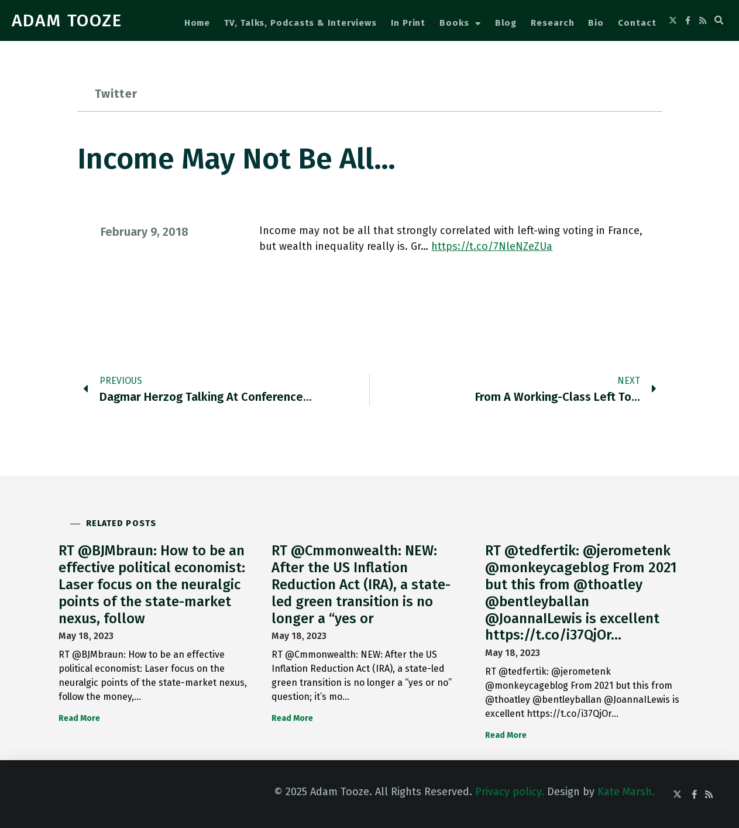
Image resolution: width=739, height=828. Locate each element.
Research (552, 23)
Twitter (116, 94)
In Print (408, 23)
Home (197, 23)
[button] (719, 20)
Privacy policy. (509, 791)
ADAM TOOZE (67, 20)
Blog (506, 23)
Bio (596, 23)
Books (459, 23)
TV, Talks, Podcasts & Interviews (300, 23)
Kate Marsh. (626, 791)
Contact (637, 23)
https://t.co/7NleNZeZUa (491, 246)
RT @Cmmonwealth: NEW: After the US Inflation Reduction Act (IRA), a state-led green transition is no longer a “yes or (361, 584)
